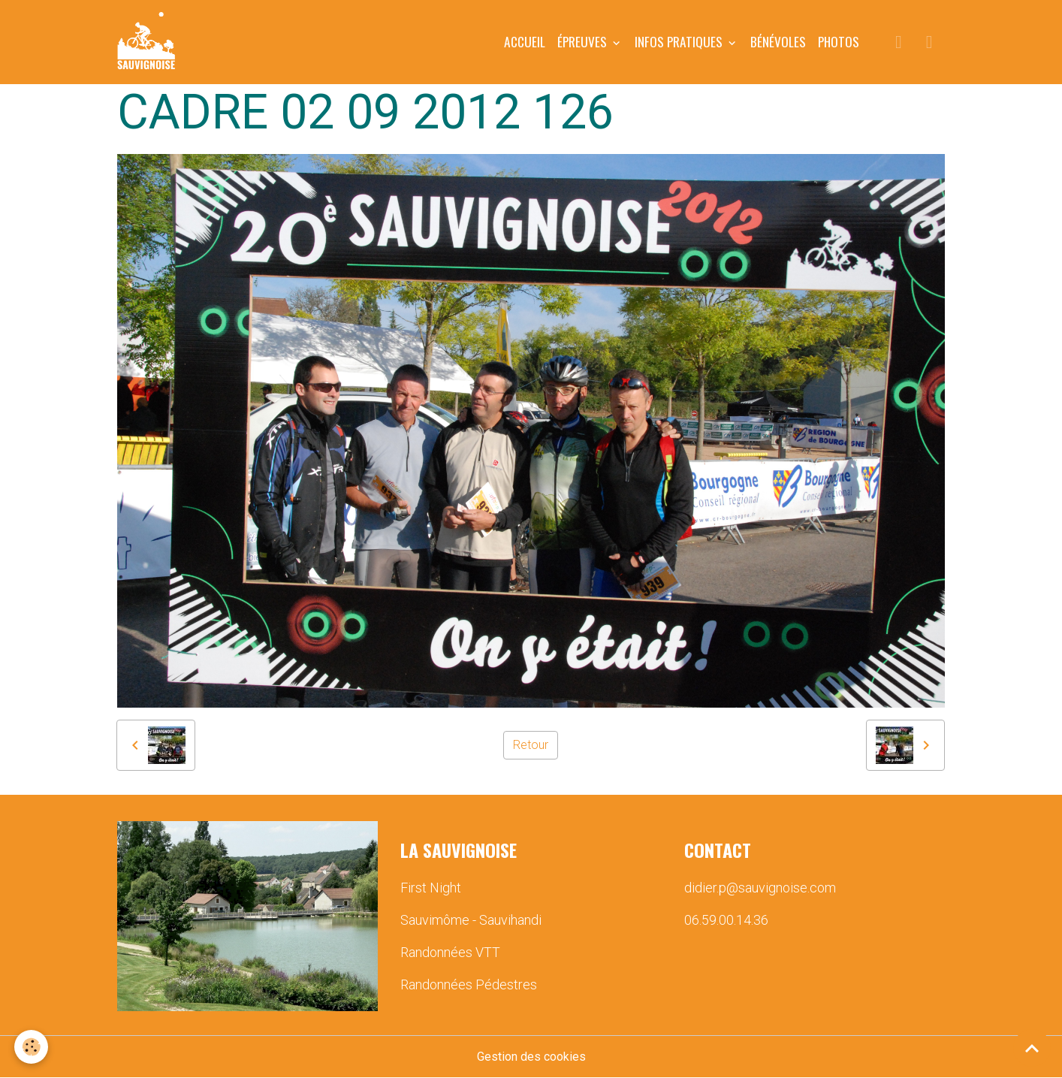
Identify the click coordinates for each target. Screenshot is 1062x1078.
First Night (430, 887)
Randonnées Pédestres (468, 984)
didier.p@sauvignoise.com (760, 887)
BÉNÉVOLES (778, 41)
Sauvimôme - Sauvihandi (471, 920)
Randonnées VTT (450, 952)
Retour (530, 745)
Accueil (524, 41)
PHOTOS (838, 41)
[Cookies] (32, 1047)
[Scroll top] (1032, 1048)
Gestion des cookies (531, 1056)
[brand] (149, 42)
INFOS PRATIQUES (680, 41)
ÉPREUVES (583, 41)
